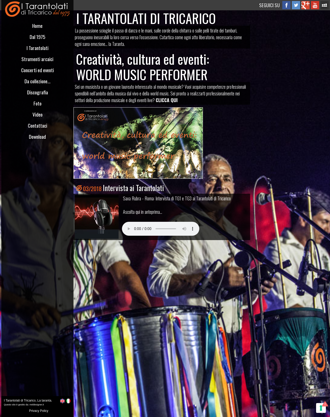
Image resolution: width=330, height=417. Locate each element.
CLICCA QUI (167, 100)
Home (37, 25)
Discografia (37, 92)
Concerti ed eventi (37, 70)
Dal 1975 (37, 36)
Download (37, 136)
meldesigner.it (37, 404)
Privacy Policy (38, 411)
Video (37, 114)
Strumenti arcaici (37, 59)
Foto (38, 103)
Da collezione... (37, 81)
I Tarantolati (37, 48)
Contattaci (37, 125)
